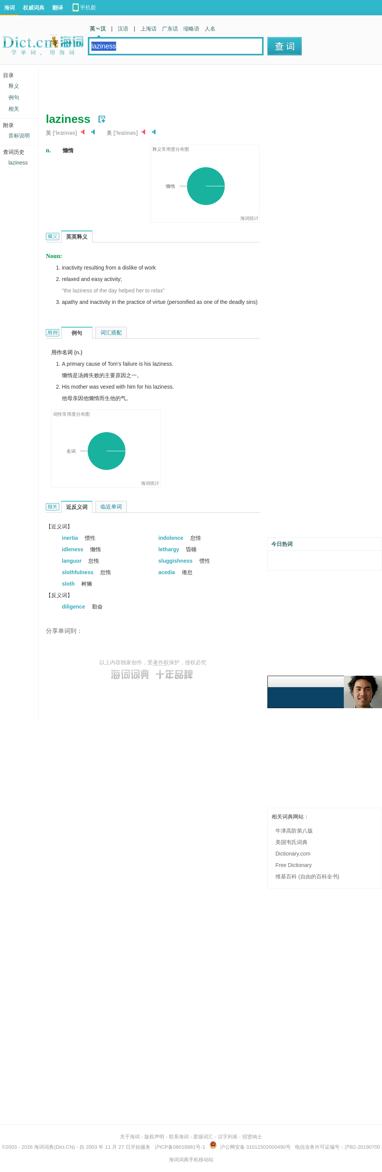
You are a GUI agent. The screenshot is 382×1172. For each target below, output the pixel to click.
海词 (9, 8)
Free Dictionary (293, 865)
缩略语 (191, 29)
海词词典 (44, 1147)
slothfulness (78, 572)
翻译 (57, 8)
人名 (210, 29)
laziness (18, 163)
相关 (13, 109)
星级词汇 (203, 1137)
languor (72, 561)
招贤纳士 (252, 1137)
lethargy (170, 549)
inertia (70, 538)
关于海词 (130, 1137)
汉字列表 (228, 1137)
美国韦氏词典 (291, 842)
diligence (74, 607)
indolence (172, 538)
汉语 (123, 29)
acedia (167, 572)
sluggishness (176, 561)
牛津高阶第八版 (294, 831)
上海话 (149, 29)
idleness (73, 549)
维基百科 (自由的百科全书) (307, 876)
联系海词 (179, 1137)
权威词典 (33, 8)
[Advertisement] (185, 86)
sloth (69, 584)
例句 (13, 97)
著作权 (161, 662)
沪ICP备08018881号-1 (180, 1147)
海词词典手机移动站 (191, 1159)
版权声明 (154, 1137)
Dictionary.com (293, 854)
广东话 (170, 29)
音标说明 (19, 135)
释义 (13, 86)
